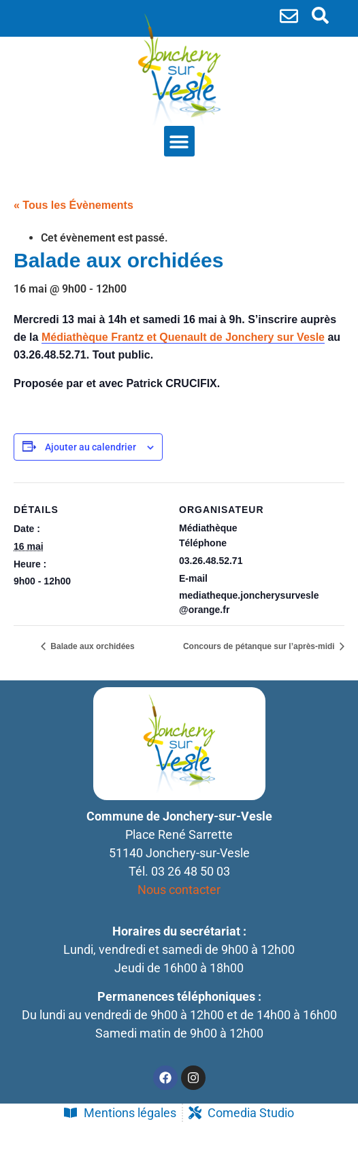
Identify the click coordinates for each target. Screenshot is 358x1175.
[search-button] (320, 15)
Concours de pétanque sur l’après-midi (260, 646)
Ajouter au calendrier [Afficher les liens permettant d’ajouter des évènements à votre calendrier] (90, 447)
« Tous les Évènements (73, 205)
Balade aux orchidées (91, 646)
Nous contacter (179, 889)
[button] (179, 141)
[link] (183, 337)
